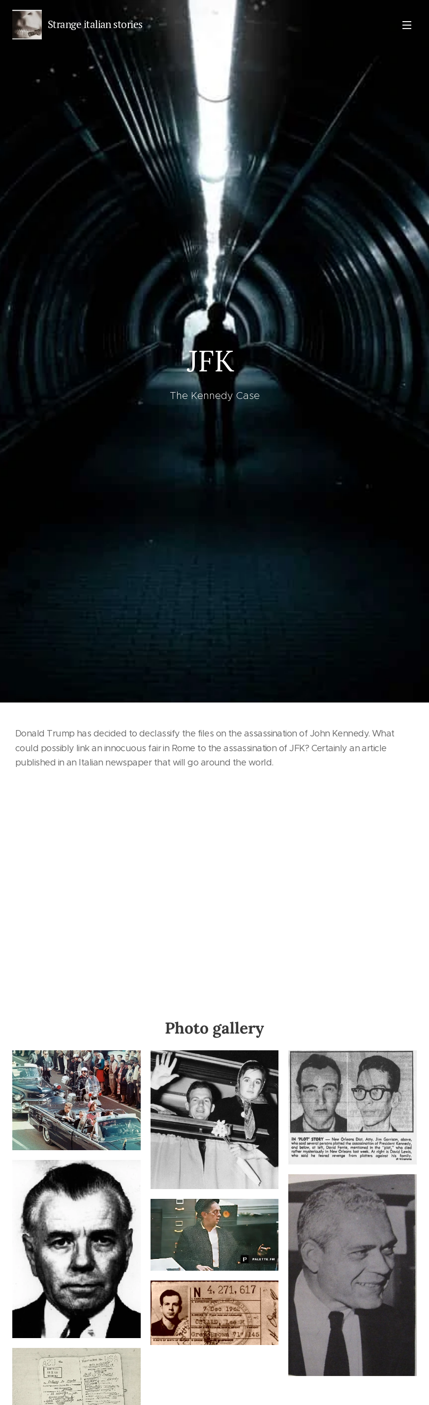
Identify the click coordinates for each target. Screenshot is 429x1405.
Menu (406, 25)
